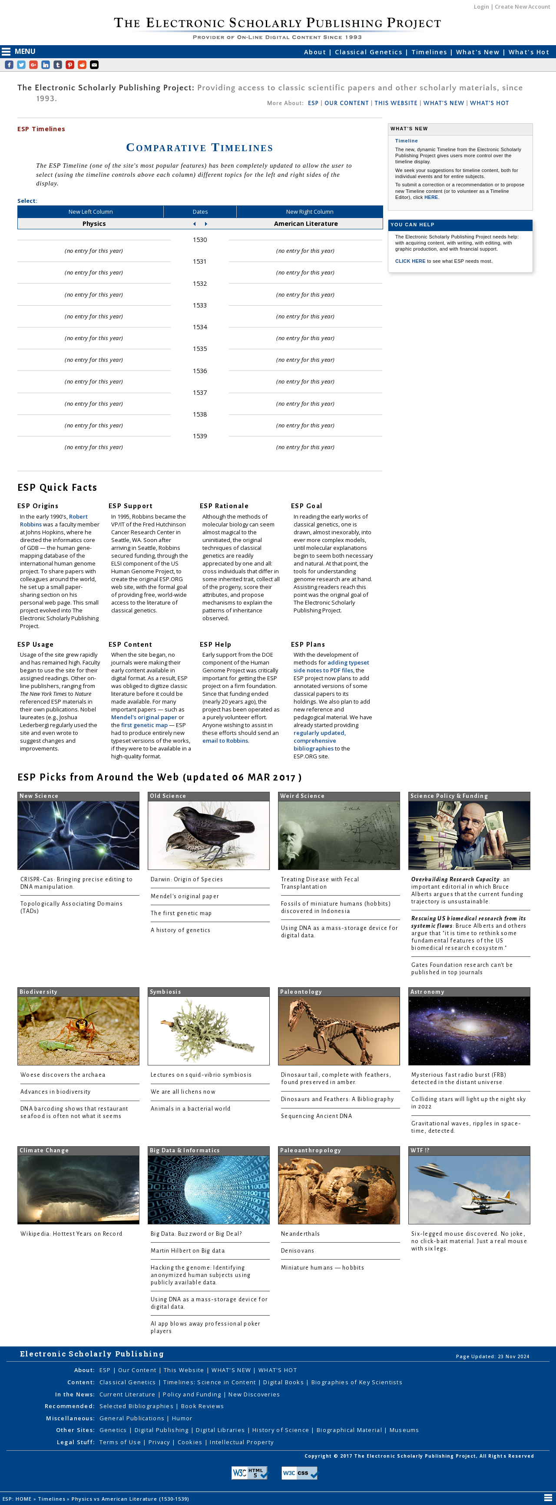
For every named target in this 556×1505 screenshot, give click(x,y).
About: (84, 1370)
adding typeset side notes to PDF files (331, 666)
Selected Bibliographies (137, 1406)
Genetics (114, 1430)
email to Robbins (225, 740)
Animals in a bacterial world (191, 1109)
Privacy (160, 1442)
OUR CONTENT (346, 103)
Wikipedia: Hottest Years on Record (71, 1234)
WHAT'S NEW (444, 103)
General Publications (133, 1418)
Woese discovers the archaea (63, 1075)
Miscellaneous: (70, 1418)
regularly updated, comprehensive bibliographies (320, 740)
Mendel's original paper (145, 717)
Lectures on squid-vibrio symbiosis (201, 1075)
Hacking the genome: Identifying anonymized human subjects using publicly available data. (201, 1275)
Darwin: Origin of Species (187, 880)
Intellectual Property (242, 1442)
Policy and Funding (193, 1394)
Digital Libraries (221, 1430)
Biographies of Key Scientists (357, 1382)
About (316, 52)
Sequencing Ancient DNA (316, 1116)
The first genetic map (181, 913)
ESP (313, 103)
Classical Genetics (369, 52)
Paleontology (301, 992)
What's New (479, 52)
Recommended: (70, 1406)
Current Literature (128, 1394)
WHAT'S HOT (489, 103)
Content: (81, 1382)
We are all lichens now (183, 1092)
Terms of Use (121, 1442)
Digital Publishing (163, 1430)
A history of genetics (181, 930)
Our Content (138, 1370)
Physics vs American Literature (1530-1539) (131, 1498)
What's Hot (529, 52)
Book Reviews (202, 1406)
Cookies (191, 1442)
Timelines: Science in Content (210, 1382)
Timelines (430, 52)
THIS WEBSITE (396, 103)
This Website (185, 1370)
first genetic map (145, 725)
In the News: (75, 1394)
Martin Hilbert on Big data (188, 1251)
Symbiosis (165, 992)
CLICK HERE (411, 261)
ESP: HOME (18, 1498)
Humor (182, 1418)
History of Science (281, 1430)
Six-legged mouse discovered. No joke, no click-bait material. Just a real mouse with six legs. (469, 1241)
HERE (431, 197)
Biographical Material (350, 1430)
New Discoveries (254, 1394)
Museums (405, 1430)
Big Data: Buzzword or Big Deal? (196, 1234)
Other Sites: (75, 1430)
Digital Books (284, 1382)
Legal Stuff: (76, 1442)
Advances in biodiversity (55, 1092)
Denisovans (298, 1251)
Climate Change (45, 1151)
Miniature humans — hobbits (322, 1268)
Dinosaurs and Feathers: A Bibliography (337, 1099)
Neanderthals (300, 1234)
